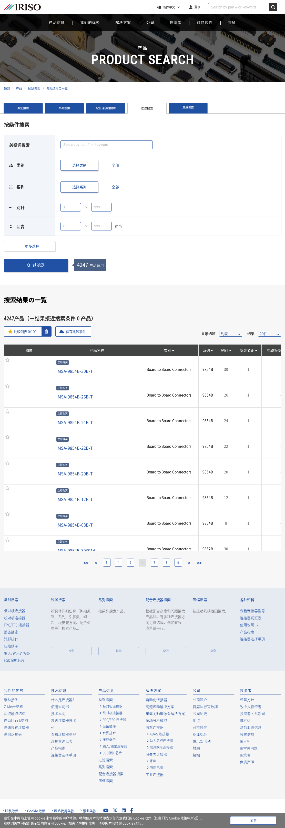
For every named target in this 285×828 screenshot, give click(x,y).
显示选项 (208, 333)
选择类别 (79, 165)
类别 (167, 350)
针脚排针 (11, 639)
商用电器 (156, 767)
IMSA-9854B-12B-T (74, 499)
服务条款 (89, 811)
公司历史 (200, 713)
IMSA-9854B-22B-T (74, 448)
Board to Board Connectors (169, 369)
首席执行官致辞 (205, 706)
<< (83, 563)
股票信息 (247, 734)
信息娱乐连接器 (161, 747)
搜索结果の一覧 (57, 88)
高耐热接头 (13, 734)
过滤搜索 (34, 88)
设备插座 (11, 632)
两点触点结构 (14, 713)
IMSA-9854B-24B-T (74, 422)
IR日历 (245, 741)
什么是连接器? (62, 699)
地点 (196, 720)
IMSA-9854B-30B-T (74, 371)
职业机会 (200, 734)
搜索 (71, 651)
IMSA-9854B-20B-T (74, 473)
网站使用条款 (64, 811)
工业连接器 (155, 774)
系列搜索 (64, 108)
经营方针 (247, 699)
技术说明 (58, 713)
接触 (232, 22)
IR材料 (245, 720)
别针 (224, 350)
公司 (150, 22)
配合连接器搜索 (105, 108)
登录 (197, 7)
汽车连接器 (155, 727)
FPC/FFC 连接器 (16, 624)
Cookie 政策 (36, 811)
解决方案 (123, 22)
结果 (251, 333)
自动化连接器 (156, 699)
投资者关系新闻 (252, 713)
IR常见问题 (249, 748)
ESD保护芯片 (14, 660)
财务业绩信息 (250, 727)
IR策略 (245, 755)
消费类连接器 (156, 754)
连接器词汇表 (250, 617)
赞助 (196, 748)
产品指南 (247, 632)
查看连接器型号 (252, 610)
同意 (253, 820)
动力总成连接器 (161, 741)
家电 (153, 761)
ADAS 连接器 (159, 734)
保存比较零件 (78, 331)
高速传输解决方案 (160, 706)
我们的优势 (90, 22)
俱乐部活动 (202, 741)
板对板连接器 (14, 610)
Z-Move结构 (13, 706)
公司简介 (200, 699)
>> (202, 563)
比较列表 (26, 331)
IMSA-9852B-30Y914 (75, 550)
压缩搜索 (188, 108)
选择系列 (79, 186)
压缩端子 (11, 646)
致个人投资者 (250, 706)
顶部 (7, 88)
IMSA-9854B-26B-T (74, 396)
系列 (206, 350)
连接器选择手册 (252, 639)
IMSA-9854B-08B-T (74, 525)
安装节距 (247, 350)
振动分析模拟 (156, 720)
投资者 (175, 22)
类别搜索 (23, 108)
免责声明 (247, 761)
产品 (19, 88)
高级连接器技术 (63, 720)
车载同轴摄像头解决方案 (165, 713)
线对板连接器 (14, 617)
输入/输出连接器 (17, 653)
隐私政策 (11, 811)
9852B (207, 548)
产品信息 (57, 22)
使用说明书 (249, 624)
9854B (207, 369)
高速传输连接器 (16, 727)
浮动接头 (11, 699)
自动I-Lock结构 (16, 720)
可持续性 (205, 22)
